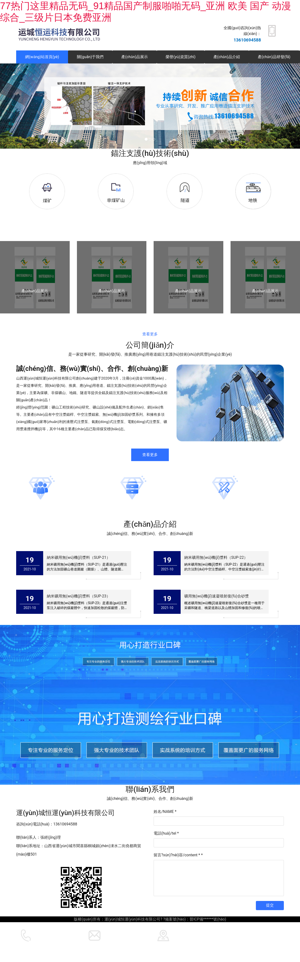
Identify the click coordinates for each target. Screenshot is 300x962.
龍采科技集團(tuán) (170, 944)
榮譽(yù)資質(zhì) (180, 57)
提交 (270, 905)
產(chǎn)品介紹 (226, 57)
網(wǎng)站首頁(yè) (42, 57)
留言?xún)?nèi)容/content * (178, 855)
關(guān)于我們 (90, 57)
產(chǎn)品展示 (134, 57)
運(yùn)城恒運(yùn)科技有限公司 (106, 944)
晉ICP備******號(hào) (208, 919)
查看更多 (150, 334)
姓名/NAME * (165, 811)
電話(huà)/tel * (166, 833)
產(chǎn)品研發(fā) (274, 57)
